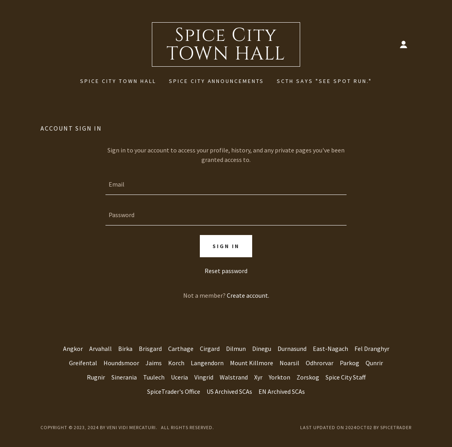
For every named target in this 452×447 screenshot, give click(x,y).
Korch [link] (176, 363)
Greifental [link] (83, 363)
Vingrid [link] (203, 377)
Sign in (226, 246)
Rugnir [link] (96, 377)
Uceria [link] (179, 377)
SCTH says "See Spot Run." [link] (324, 81)
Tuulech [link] (154, 377)
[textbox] (226, 184)
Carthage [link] (180, 349)
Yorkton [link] (279, 377)
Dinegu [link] (261, 349)
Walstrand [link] (234, 377)
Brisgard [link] (150, 349)
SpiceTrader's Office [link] (173, 391)
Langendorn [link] (207, 363)
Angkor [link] (73, 349)
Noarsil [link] (289, 363)
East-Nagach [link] (330, 349)
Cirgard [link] (210, 349)
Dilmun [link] (236, 349)
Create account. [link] (248, 295)
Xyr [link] (258, 377)
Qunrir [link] (374, 363)
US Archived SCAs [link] (229, 391)
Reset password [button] (226, 271)
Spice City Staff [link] (346, 377)
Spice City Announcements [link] (216, 81)
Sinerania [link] (124, 377)
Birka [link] (125, 349)
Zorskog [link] (308, 377)
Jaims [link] (154, 363)
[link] (226, 57)
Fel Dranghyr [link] (371, 349)
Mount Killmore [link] (251, 363)
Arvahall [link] (100, 349)
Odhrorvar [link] (319, 363)
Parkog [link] (349, 363)
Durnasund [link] (292, 349)
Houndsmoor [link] (121, 363)
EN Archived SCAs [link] (282, 391)
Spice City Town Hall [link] (118, 81)
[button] (404, 44)
